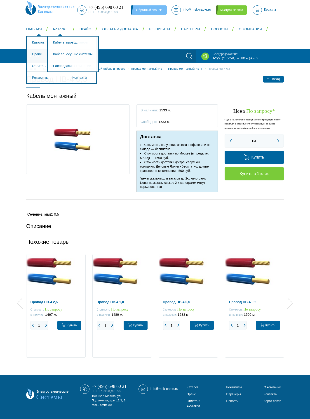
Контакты (41, 42)
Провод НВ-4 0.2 (242, 302)
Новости (219, 29)
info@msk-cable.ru (164, 389)
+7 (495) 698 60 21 (109, 386)
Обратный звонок (149, 10)
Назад (273, 79)
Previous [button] (22, 303)
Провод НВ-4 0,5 (176, 302)
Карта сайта (272, 401)
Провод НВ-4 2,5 (44, 302)
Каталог (60, 29)
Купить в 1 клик (254, 173)
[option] (56, 309)
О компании (250, 29)
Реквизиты (159, 29)
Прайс (85, 29)
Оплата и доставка (120, 29)
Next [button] (287, 303)
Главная (34, 29)
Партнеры (190, 29)
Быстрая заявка (231, 10)
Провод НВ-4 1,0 (110, 302)
